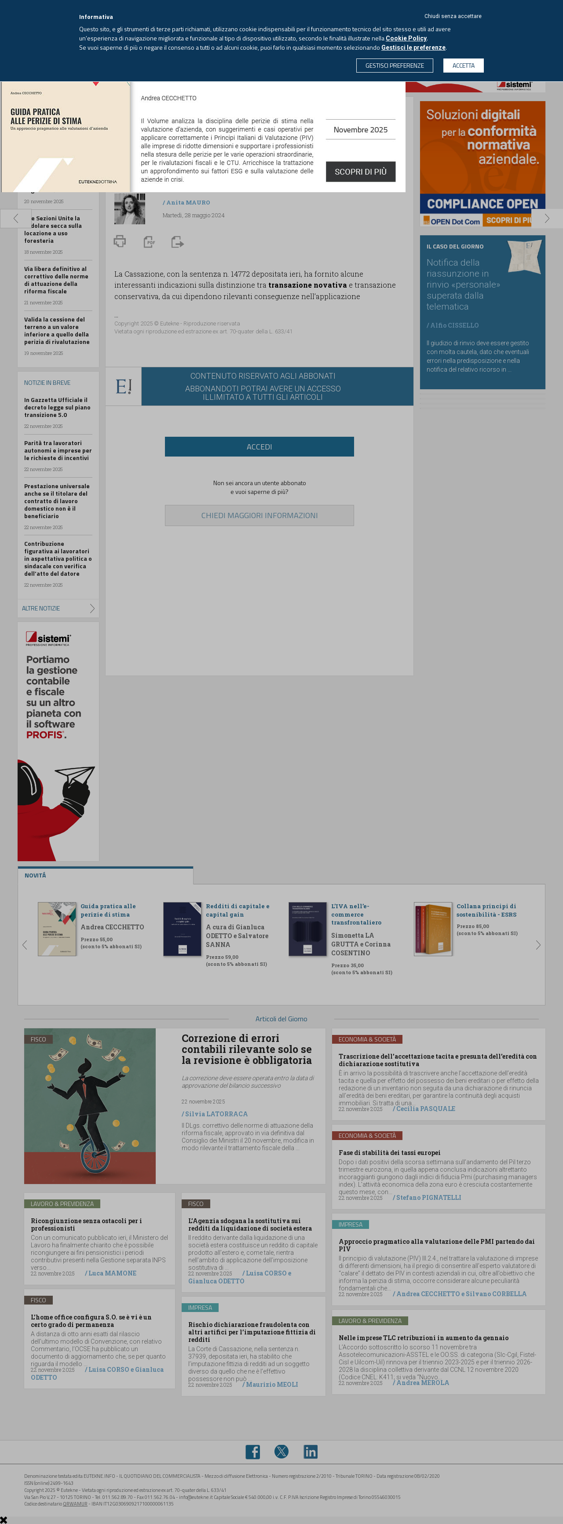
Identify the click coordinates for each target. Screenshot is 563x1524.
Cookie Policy (406, 38)
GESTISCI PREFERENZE (395, 65)
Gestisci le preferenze (413, 47)
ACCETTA (464, 65)
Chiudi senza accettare (453, 16)
